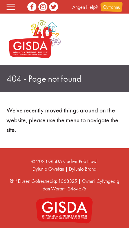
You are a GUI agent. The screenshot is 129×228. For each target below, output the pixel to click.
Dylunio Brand (82, 169)
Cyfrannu (111, 7)
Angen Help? (85, 7)
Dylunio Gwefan (48, 169)
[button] (10, 7)
